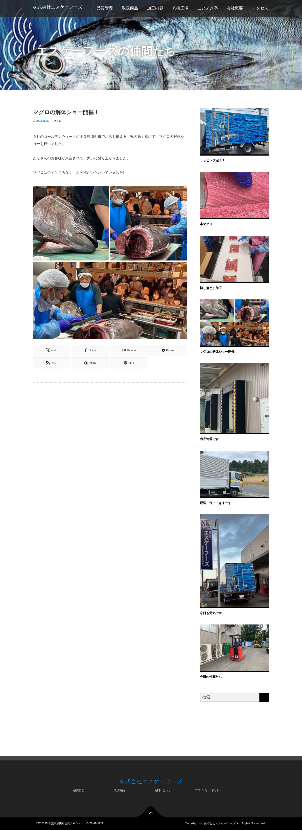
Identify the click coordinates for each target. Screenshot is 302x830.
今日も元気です (211, 613)
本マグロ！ (208, 224)
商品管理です (209, 439)
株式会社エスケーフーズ (57, 7)
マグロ (57, 120)
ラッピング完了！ (212, 160)
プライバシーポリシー (208, 790)
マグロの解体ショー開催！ (219, 351)
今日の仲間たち (211, 676)
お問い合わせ (162, 790)
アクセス (260, 8)
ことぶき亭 (208, 8)
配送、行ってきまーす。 (217, 503)
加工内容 (155, 8)
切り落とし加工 (211, 288)
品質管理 (105, 8)
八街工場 (180, 8)
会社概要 (235, 8)
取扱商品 (130, 8)
